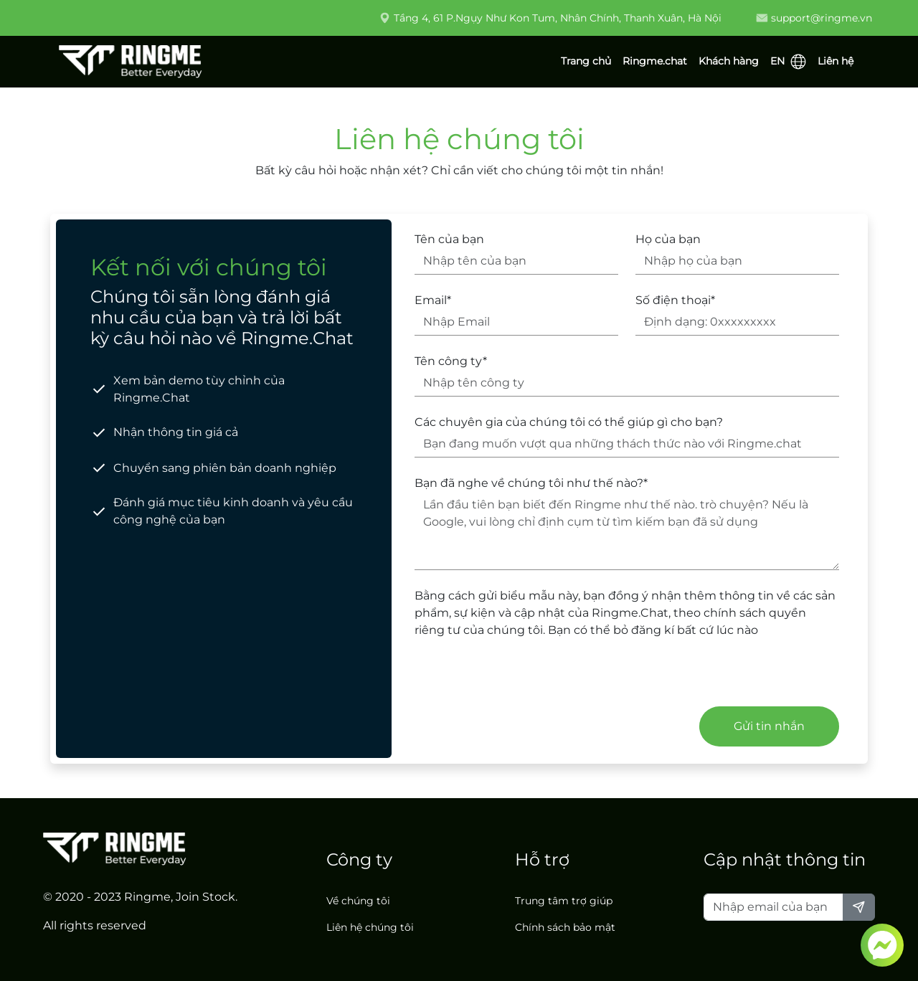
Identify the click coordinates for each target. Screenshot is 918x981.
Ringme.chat (655, 60)
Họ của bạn (668, 239)
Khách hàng (729, 60)
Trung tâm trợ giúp (563, 900)
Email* (433, 300)
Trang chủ (586, 60)
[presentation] (524, 678)
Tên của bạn (449, 239)
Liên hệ (835, 60)
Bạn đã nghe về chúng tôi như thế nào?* (531, 483)
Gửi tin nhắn (769, 726)
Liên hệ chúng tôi (370, 927)
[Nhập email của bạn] (773, 907)
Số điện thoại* (675, 300)
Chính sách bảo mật (565, 927)
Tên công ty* (451, 361)
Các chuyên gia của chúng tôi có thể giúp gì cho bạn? (569, 422)
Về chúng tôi (358, 900)
